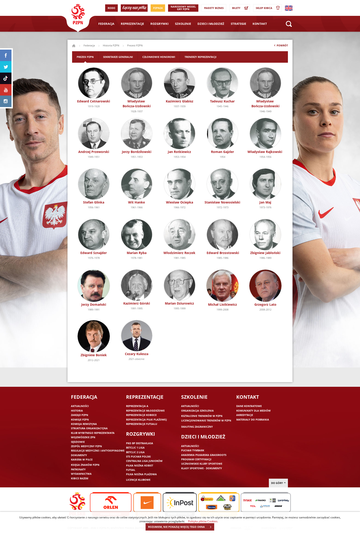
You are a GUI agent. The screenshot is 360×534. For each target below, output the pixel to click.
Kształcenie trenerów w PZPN (201, 416)
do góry (278, 483)
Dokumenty (79, 455)
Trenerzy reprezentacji (201, 57)
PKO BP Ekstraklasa (139, 443)
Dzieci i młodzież (210, 24)
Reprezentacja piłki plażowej (146, 419)
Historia (77, 410)
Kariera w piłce (82, 459)
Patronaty (78, 469)
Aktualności (80, 406)
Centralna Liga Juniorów (144, 461)
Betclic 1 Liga (135, 447)
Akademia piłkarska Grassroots (203, 455)
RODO (111, 8)
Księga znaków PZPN (85, 464)
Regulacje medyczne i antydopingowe (97, 450)
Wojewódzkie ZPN (83, 437)
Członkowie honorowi (158, 57)
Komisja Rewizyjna (84, 424)
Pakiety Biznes (214, 8)
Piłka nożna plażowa (141, 474)
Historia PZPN (111, 45)
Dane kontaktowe (249, 406)
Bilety (241, 8)
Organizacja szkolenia (197, 410)
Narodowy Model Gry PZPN (183, 8)
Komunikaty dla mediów (253, 410)
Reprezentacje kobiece (141, 415)
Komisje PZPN (80, 419)
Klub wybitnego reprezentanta (93, 433)
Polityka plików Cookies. (203, 521)
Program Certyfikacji (196, 459)
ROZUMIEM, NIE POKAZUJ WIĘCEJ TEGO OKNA (181, 526)
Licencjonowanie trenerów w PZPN (206, 420)
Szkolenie (183, 24)
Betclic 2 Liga (135, 452)
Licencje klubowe (138, 479)
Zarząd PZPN (79, 415)
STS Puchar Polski (138, 456)
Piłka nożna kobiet (139, 465)
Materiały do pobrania (252, 419)
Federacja (106, 24)
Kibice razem (79, 478)
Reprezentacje (132, 24)
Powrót (280, 46)
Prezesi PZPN (85, 57)
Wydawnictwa (81, 473)
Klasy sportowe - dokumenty (201, 468)
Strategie (238, 24)
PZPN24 (158, 8)
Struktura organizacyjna (89, 428)
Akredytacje (244, 415)
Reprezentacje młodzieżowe (145, 410)
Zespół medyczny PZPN (86, 446)
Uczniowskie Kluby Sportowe (201, 463)
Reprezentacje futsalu (141, 424)
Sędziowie (78, 442)
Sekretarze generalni (118, 57)
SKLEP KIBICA (268, 8)
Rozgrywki (159, 24)
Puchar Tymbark (192, 450)
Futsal (130, 470)
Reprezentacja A (137, 406)
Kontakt (260, 24)
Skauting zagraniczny (197, 426)
